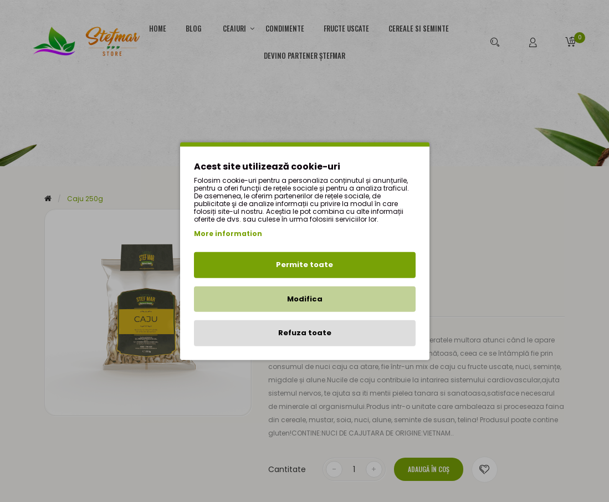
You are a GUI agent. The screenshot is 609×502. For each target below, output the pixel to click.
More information (228, 233)
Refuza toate (304, 332)
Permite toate (304, 264)
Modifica (305, 298)
